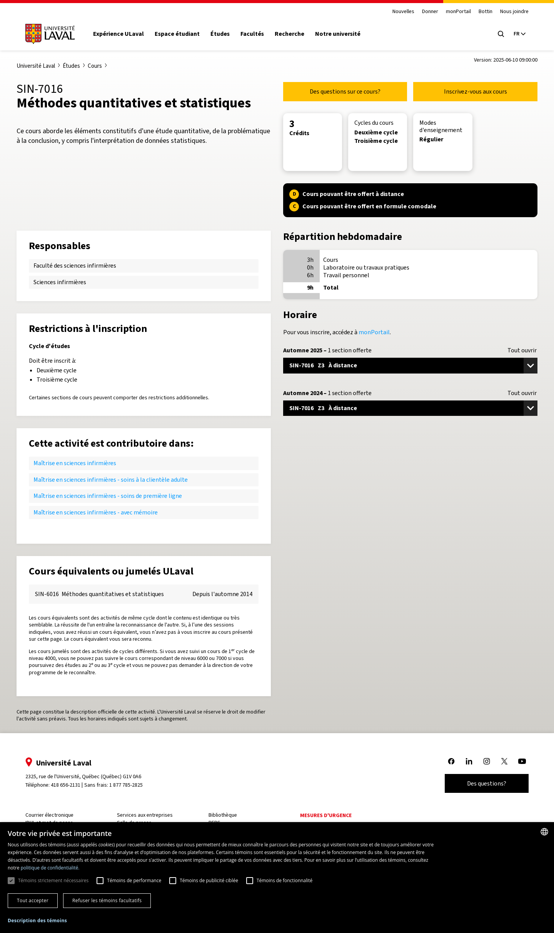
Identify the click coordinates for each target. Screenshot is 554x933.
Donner (430, 11)
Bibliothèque (223, 815)
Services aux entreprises (145, 815)
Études (220, 34)
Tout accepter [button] (32, 900)
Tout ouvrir (522, 350)
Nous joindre (514, 11)
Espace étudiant (177, 34)
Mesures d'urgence (326, 815)
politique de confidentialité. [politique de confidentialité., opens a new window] (50, 867)
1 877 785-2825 (126, 785)
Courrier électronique (49, 815)
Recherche (289, 34)
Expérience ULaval (118, 34)
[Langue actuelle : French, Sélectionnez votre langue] (519, 34)
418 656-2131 (65, 785)
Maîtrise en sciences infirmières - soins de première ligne (107, 496)
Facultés (252, 34)
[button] (37, 921)
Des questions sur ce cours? (345, 91)
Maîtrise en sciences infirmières (74, 463)
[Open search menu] (501, 34)
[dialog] (277, 877)
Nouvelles (403, 11)
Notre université (337, 34)
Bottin (485, 11)
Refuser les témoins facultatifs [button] (107, 900)
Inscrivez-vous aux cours (475, 91)
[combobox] (544, 832)
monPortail (458, 11)
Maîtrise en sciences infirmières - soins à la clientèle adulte (110, 480)
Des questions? (486, 783)
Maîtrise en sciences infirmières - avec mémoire (95, 512)
